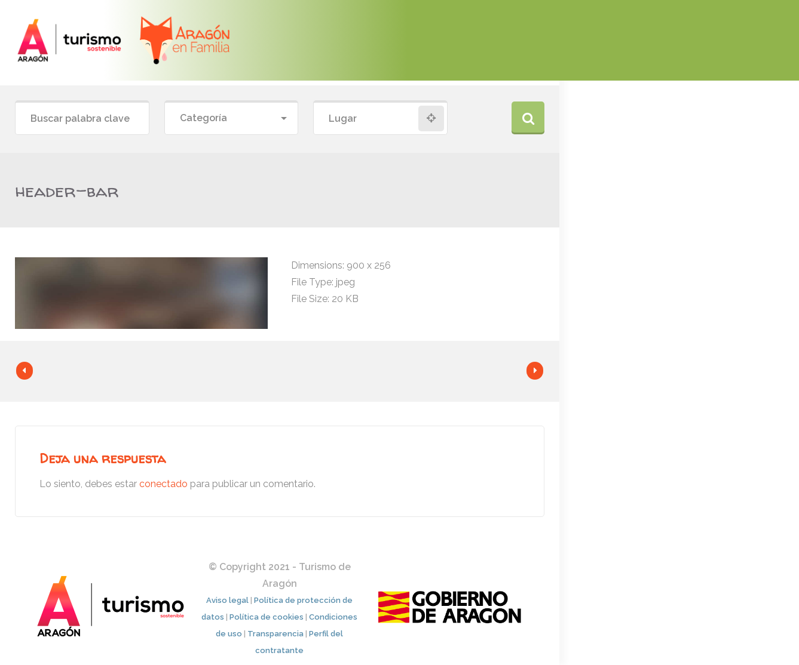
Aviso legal (227, 600)
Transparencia (275, 633)
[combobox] (231, 118)
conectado (163, 483)
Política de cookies (266, 616)
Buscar (528, 117)
